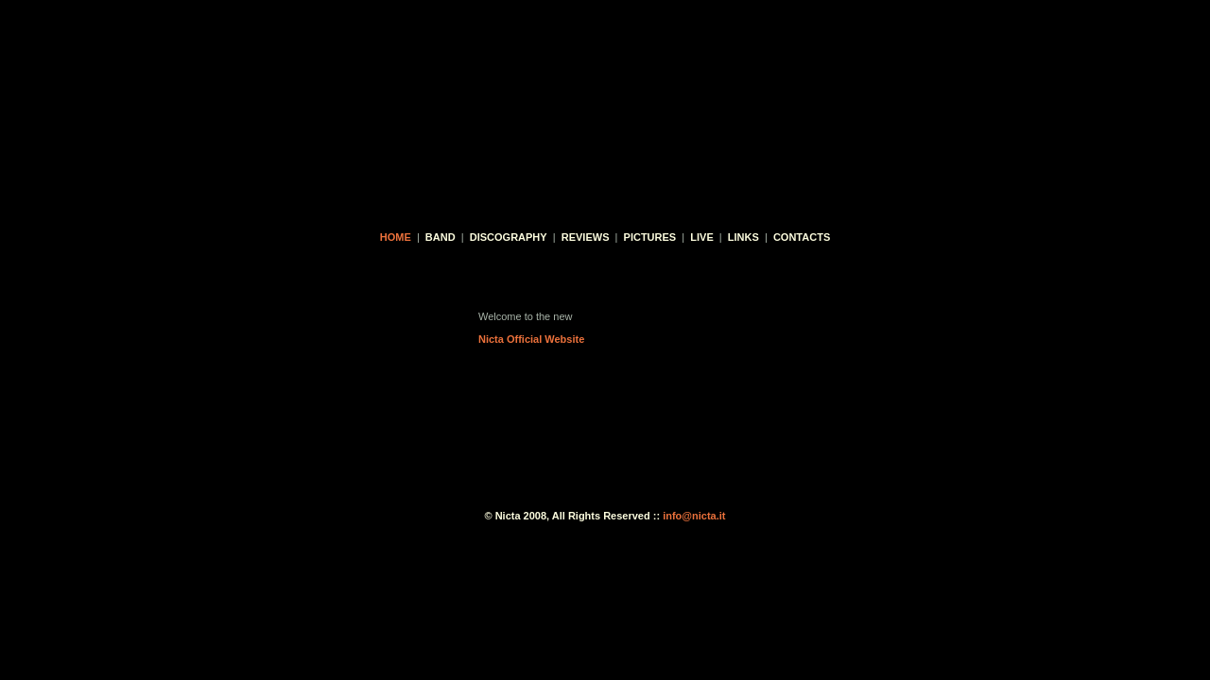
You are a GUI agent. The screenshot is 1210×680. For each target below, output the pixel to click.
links (743, 237)
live (701, 237)
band (440, 237)
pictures (650, 237)
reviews (586, 237)
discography (508, 237)
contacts (801, 237)
